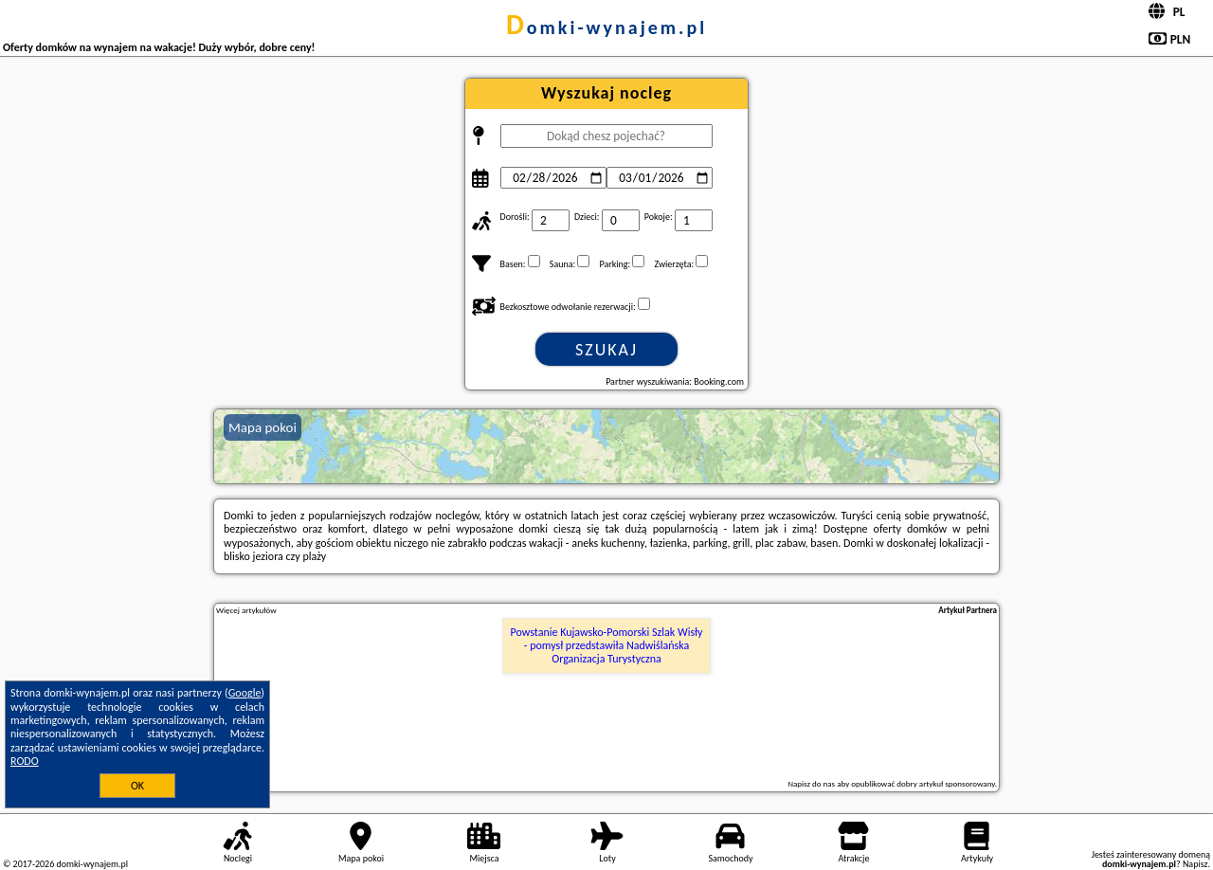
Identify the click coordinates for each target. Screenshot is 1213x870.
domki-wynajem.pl (606, 27)
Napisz (1195, 864)
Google (245, 692)
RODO (24, 761)
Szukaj (606, 349)
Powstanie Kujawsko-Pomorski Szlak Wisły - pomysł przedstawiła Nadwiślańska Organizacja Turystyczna (607, 645)
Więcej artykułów (246, 610)
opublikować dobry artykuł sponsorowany (922, 783)
